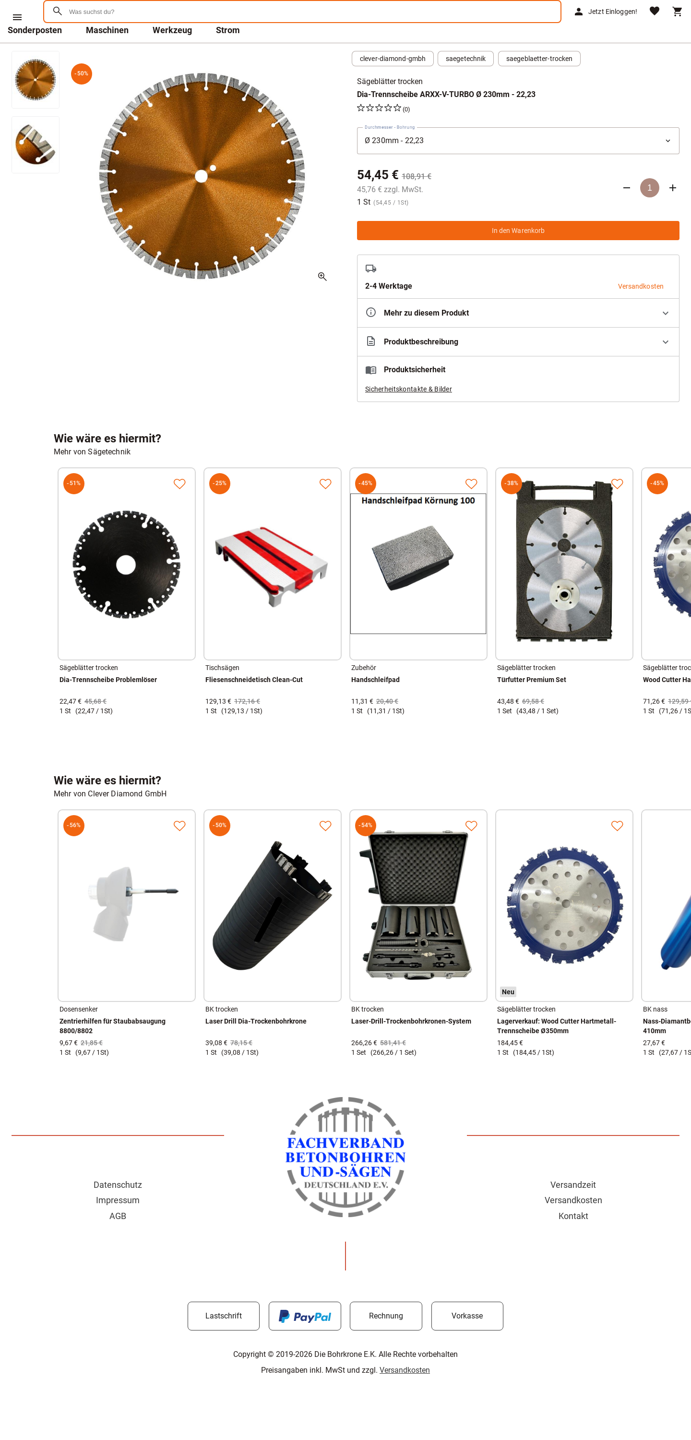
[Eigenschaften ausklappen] (518, 338)
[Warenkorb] (677, 24)
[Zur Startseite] (91, 45)
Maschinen (107, 55)
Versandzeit (573, 1210)
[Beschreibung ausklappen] (518, 367)
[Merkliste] (654, 24)
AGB (117, 1241)
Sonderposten (35, 55)
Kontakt (573, 1241)
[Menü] (17, 17)
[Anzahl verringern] (626, 212)
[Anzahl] (649, 212)
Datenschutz (118, 1210)
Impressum (118, 1225)
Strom (228, 55)
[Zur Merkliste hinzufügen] (179, 508)
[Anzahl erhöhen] (672, 212)
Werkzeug (172, 55)
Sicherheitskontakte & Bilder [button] (408, 414)
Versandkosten (573, 1225)
